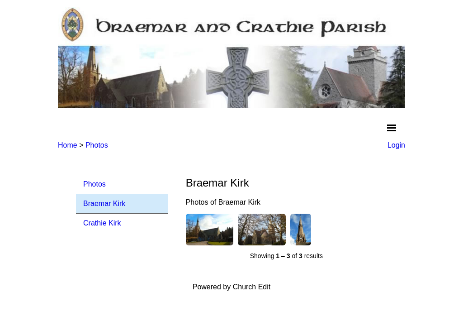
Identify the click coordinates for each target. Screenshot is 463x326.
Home (67, 145)
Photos (96, 145)
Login (396, 145)
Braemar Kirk (104, 203)
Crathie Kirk (102, 223)
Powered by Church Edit (232, 287)
